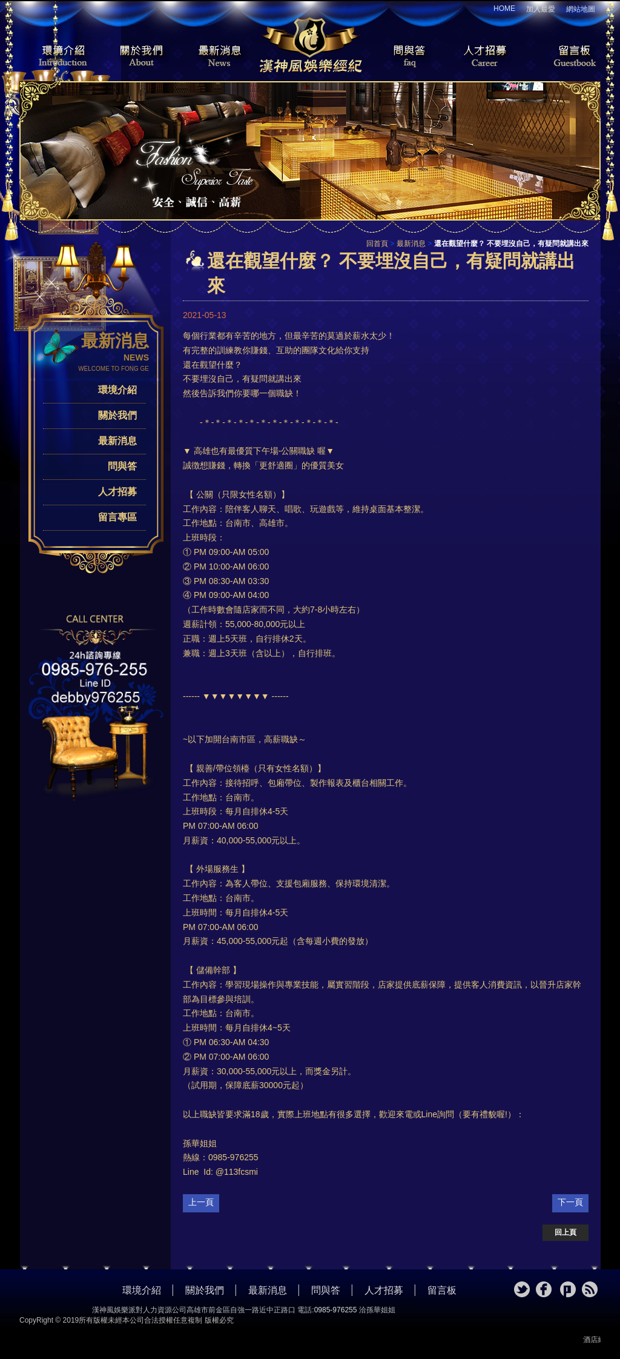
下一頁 (570, 1202)
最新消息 (219, 57)
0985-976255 (335, 1310)
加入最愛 (540, 9)
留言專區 (117, 517)
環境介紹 (55, 57)
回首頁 (377, 243)
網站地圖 (580, 9)
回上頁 (565, 1232)
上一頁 (201, 1202)
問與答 (400, 57)
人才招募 (482, 57)
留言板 (564, 57)
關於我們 (137, 57)
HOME (504, 8)
